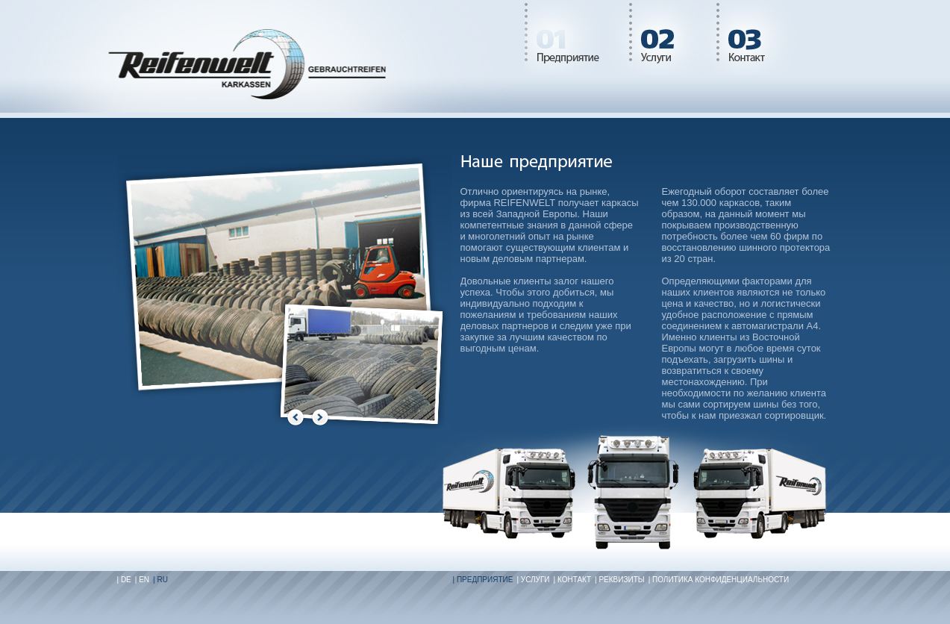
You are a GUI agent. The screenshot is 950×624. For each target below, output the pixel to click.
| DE (124, 579)
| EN (142, 579)
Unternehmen (577, 37)
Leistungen (672, 37)
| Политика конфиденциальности (719, 579)
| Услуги (532, 579)
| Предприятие (483, 579)
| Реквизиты (620, 579)
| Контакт (572, 579)
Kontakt (758, 37)
